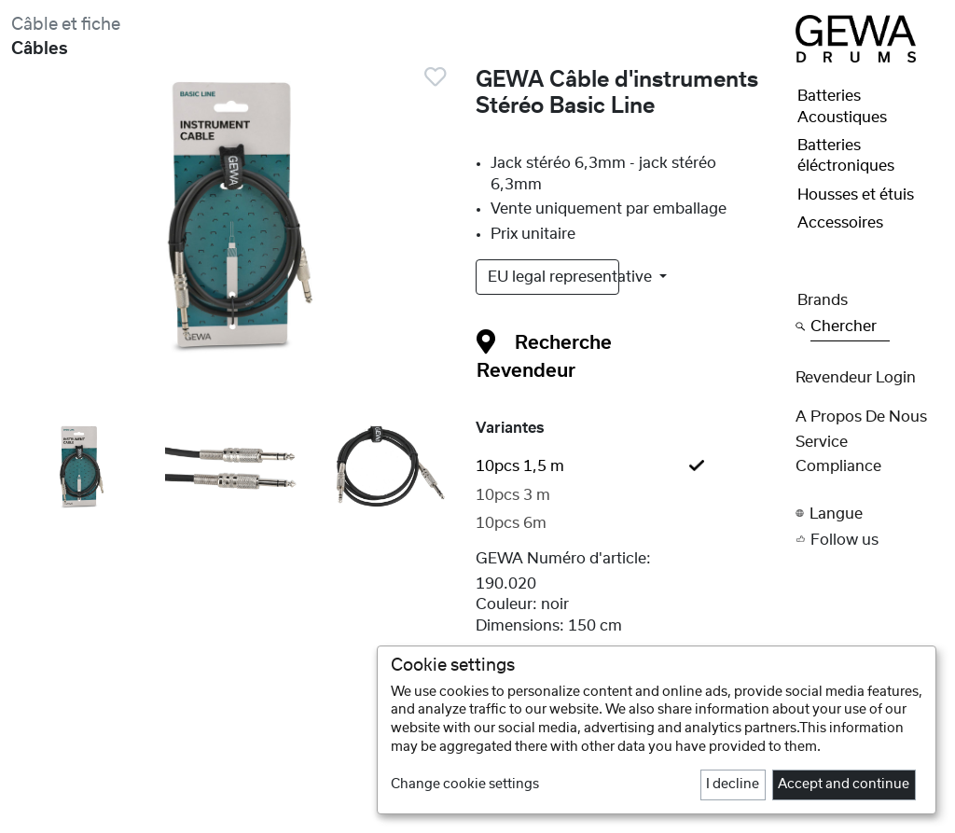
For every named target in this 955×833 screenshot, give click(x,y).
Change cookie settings (465, 784)
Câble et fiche (65, 25)
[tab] (630, 466)
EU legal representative (553, 277)
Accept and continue (843, 784)
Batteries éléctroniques (845, 156)
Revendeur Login (856, 377)
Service (822, 442)
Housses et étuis (855, 194)
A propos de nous (861, 417)
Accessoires (840, 222)
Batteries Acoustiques (842, 106)
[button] (870, 513)
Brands (822, 300)
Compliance (838, 466)
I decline (732, 784)
